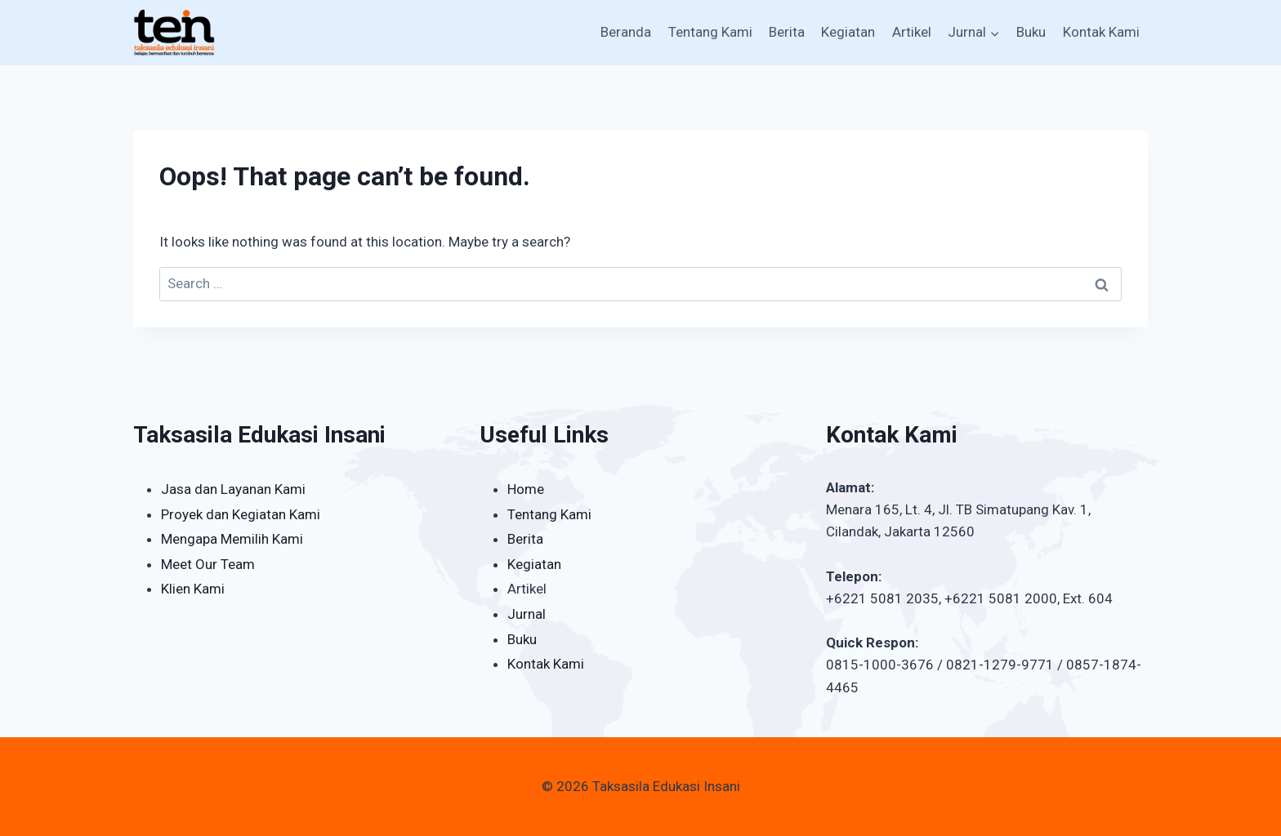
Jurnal (526, 614)
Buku (1031, 32)
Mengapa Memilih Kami (232, 539)
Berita (787, 32)
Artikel (911, 32)
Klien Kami (193, 588)
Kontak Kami (1101, 32)
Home (525, 489)
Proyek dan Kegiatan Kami (240, 514)
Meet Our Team (208, 564)
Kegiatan (848, 32)
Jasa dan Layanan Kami (233, 489)
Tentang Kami (710, 32)
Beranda (625, 32)
